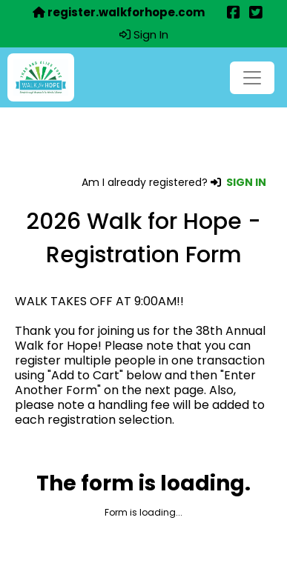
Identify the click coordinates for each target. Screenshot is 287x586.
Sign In (143, 34)
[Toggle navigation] (252, 77)
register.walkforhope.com (119, 12)
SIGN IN (246, 182)
